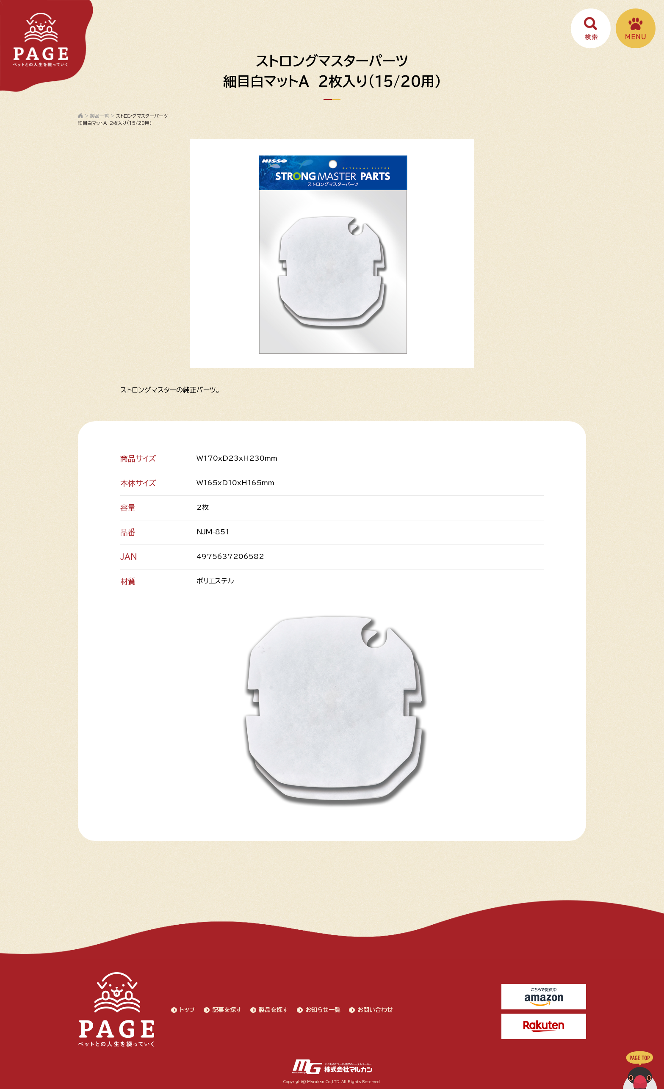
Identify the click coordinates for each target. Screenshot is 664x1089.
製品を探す (273, 1010)
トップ (187, 1010)
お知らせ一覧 (322, 1010)
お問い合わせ (375, 1010)
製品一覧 (99, 115)
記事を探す (227, 1010)
